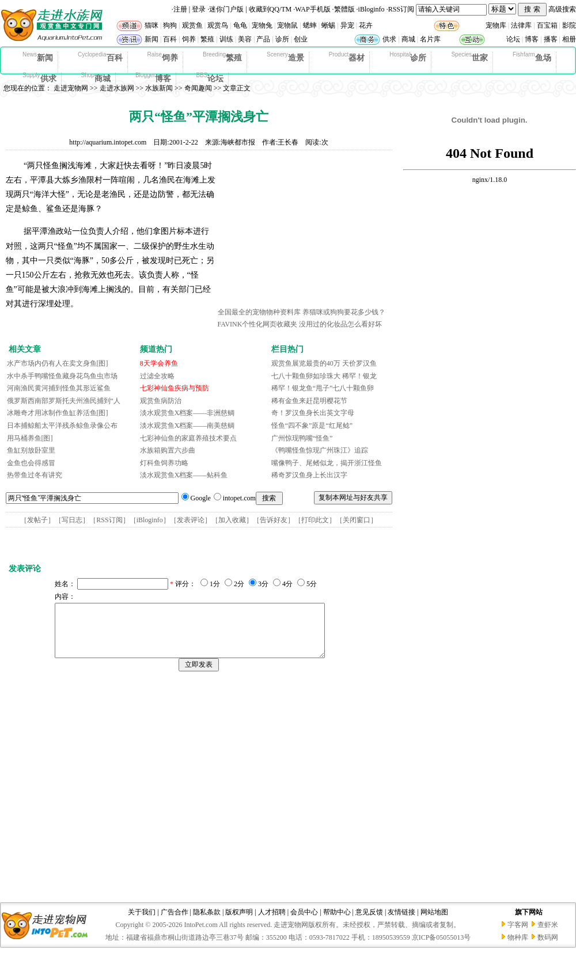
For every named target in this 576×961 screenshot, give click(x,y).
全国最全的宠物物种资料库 (259, 312)
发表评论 (190, 520)
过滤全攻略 (157, 376)
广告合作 (174, 922)
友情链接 (401, 922)
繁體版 (344, 9)
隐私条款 (207, 922)
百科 (170, 39)
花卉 (366, 25)
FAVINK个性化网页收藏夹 (258, 324)
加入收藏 (232, 520)
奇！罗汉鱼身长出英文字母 (312, 413)
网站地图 (434, 922)
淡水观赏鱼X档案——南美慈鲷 (187, 425)
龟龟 (240, 25)
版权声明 (239, 922)
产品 (263, 39)
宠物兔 (262, 25)
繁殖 (207, 39)
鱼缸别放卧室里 (31, 450)
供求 (389, 39)
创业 (301, 39)
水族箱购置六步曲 (167, 450)
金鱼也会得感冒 (31, 463)
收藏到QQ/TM (270, 9)
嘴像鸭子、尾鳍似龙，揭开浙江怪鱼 (326, 463)
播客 (551, 39)
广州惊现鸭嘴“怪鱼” (302, 438)
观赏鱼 (192, 25)
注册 (180, 9)
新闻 (151, 39)
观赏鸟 (217, 25)
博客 (532, 39)
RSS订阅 (401, 9)
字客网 (517, 935)
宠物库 (496, 25)
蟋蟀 (310, 25)
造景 (285, 57)
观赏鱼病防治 (160, 401)
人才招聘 (272, 922)
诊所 (282, 39)
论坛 (513, 39)
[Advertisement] (304, 232)
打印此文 (315, 520)
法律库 (521, 25)
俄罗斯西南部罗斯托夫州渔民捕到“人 (63, 401)
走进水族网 (117, 88)
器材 (347, 57)
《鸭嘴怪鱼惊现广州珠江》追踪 (319, 450)
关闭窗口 (356, 520)
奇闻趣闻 (198, 88)
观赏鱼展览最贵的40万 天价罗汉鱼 (324, 363)
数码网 (547, 948)
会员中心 (304, 922)
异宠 (347, 25)
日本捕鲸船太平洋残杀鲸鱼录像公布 (62, 425)
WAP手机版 (312, 9)
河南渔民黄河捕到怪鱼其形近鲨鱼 (59, 388)
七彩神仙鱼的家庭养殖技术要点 (188, 438)
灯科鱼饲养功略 (164, 463)
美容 (245, 39)
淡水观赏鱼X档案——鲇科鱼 (184, 475)
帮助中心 (337, 922)
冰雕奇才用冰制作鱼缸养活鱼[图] (57, 413)
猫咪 (151, 25)
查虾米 (547, 935)
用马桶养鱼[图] (30, 438)
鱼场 (532, 57)
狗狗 (170, 25)
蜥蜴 (328, 25)
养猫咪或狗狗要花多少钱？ (343, 312)
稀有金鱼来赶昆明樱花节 (309, 401)
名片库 (430, 39)
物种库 (517, 948)
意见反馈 (369, 922)
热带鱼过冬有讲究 (34, 475)
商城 (408, 39)
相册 (569, 39)
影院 (569, 25)
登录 (199, 9)
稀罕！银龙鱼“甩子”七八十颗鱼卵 (322, 388)
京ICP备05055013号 (441, 948)
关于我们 (142, 922)
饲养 (189, 39)
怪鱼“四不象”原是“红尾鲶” (312, 425)
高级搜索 (562, 9)
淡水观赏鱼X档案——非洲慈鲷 (187, 413)
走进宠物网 (71, 88)
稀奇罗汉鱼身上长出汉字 (309, 475)
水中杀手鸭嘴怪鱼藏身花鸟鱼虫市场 (62, 376)
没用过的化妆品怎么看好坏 (340, 324)
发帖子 (37, 520)
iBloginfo (371, 9)
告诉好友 (273, 520)
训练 (226, 39)
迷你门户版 (226, 9)
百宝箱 (547, 25)
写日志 (72, 520)
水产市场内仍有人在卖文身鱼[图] (57, 363)
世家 (469, 57)
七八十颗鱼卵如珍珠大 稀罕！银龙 (324, 376)
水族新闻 (159, 88)
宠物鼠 (287, 25)
